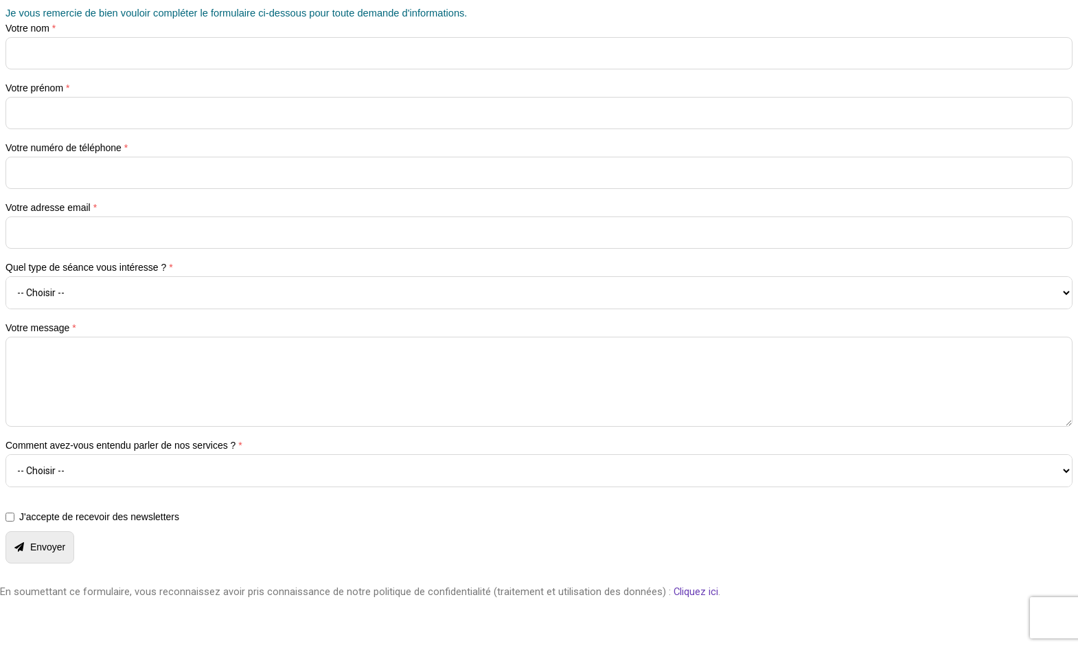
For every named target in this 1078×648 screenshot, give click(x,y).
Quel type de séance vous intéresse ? (89, 267)
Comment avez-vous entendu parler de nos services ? (123, 445)
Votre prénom (37, 87)
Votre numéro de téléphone (66, 147)
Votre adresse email (51, 207)
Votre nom (30, 28)
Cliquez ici (696, 591)
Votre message (40, 327)
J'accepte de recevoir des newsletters (99, 516)
